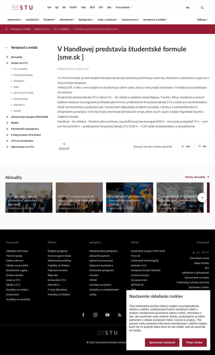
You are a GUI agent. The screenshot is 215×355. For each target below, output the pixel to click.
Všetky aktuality (195, 177)
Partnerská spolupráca (25, 128)
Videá (16, 87)
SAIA (133, 289)
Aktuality (16, 57)
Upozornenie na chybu (197, 277)
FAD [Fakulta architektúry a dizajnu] (83, 7)
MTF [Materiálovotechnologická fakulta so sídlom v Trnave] (92, 7)
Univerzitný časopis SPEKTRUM (29, 116)
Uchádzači (32, 19)
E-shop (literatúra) (57, 289)
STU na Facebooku (22, 140)
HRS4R (93, 280)
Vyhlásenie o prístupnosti (195, 272)
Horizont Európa (140, 275)
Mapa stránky (201, 263)
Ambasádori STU (57, 280)
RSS (207, 267)
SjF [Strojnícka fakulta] (56, 7)
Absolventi (66, 19)
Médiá (14, 122)
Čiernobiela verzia (199, 258)
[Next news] (202, 197)
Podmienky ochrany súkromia (193, 282)
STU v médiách (61, 29)
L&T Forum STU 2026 (23, 92)
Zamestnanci (130, 19)
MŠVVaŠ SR (137, 284)
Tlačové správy (14, 255)
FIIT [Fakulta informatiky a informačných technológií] (101, 7)
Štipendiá (53, 275)
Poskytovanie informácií (26, 134)
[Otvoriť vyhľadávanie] (202, 7)
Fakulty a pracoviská (17, 265)
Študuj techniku (20, 98)
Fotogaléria (18, 80)
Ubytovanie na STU (22, 146)
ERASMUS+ (54, 284)
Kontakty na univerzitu (18, 299)
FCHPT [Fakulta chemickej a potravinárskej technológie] (73, 7)
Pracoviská (123, 7)
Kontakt (17, 110)
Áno (185, 146)
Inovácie (93, 275)
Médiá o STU (13, 284)
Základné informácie (17, 251)
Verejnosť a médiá (154, 19)
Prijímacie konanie (58, 270)
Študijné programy (58, 251)
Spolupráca (85, 19)
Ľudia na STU (13, 280)
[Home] (6, 29)
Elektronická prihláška (59, 260)
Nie (202, 146)
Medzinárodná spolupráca (103, 251)
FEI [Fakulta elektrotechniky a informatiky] (64, 7)
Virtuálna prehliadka (23, 75)
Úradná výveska (14, 275)
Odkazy (201, 19)
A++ (205, 252)
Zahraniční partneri (99, 255)
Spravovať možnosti (162, 342)
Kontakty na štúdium (59, 294)
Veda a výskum (107, 19)
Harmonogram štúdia (59, 255)
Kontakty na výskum (100, 284)
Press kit (135, 255)
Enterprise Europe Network (145, 270)
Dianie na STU (42, 29)
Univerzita (14, 19)
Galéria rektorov (15, 260)
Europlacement (139, 280)
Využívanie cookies (199, 287)
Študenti (49, 19)
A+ (198, 252)
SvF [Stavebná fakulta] (49, 7)
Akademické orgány (16, 270)
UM (109, 7)
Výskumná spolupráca (101, 265)
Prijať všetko (194, 342)
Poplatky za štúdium (59, 265)
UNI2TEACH (19, 104)
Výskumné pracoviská (101, 260)
